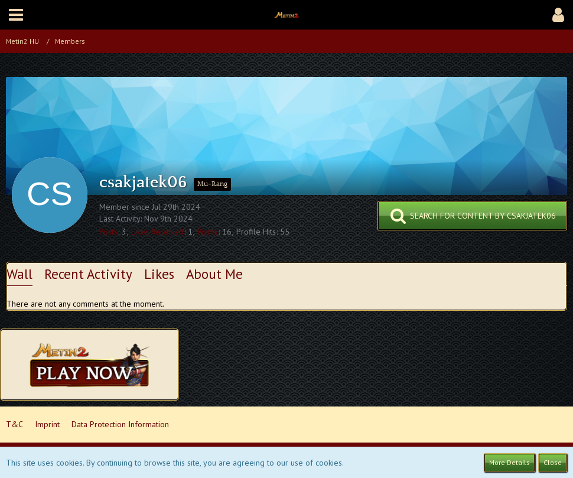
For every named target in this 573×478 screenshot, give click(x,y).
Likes (159, 273)
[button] (16, 14)
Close (552, 462)
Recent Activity (88, 273)
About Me (214, 273)
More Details (509, 462)
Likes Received (157, 231)
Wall (19, 273)
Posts (108, 231)
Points (207, 231)
